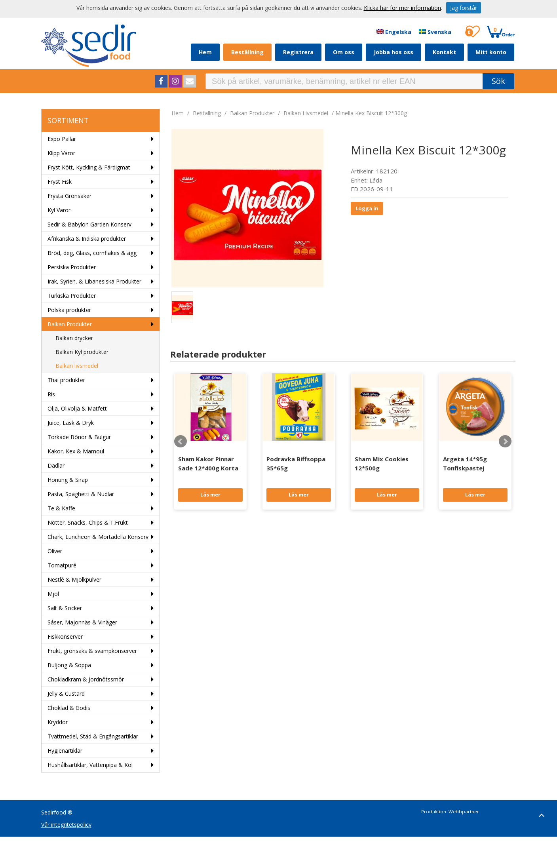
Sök (498, 81)
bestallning (207, 113)
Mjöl (53, 593)
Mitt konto (490, 52)
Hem (205, 52)
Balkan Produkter (70, 324)
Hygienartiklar (65, 750)
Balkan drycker (74, 338)
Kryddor (58, 722)
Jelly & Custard (66, 693)
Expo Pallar (62, 139)
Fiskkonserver (65, 636)
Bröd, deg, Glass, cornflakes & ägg (92, 253)
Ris (51, 394)
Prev (180, 441)
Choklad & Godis (69, 708)
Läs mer (210, 494)
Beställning (247, 52)
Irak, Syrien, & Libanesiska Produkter (94, 281)
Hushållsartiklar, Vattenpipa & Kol (90, 765)
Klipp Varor (61, 153)
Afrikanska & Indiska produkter (87, 238)
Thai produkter (66, 380)
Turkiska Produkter (72, 295)
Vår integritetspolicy (66, 824)
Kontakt (444, 52)
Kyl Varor (59, 210)
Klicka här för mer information (402, 7)
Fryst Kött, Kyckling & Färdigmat (89, 167)
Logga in (366, 208)
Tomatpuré (62, 565)
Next (505, 441)
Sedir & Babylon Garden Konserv (89, 224)
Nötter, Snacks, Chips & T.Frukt (88, 522)
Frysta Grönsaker (69, 196)
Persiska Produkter (72, 267)
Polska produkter (69, 310)
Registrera (298, 52)
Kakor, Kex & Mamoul (76, 451)
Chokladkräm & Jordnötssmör (86, 679)
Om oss (343, 52)
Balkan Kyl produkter (81, 352)
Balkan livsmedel (76, 365)
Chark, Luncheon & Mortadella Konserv (98, 536)
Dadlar (56, 465)
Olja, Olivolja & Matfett (77, 408)
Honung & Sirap (68, 479)
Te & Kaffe (61, 508)
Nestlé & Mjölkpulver (74, 579)
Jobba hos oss (393, 52)
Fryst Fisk (60, 181)
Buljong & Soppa (69, 665)
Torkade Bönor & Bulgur (79, 437)
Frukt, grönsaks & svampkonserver (92, 651)
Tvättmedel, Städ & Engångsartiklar (93, 736)
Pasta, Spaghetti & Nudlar (81, 494)
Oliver (55, 551)
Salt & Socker (65, 608)
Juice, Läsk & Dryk (71, 422)
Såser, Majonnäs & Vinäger (82, 622)
